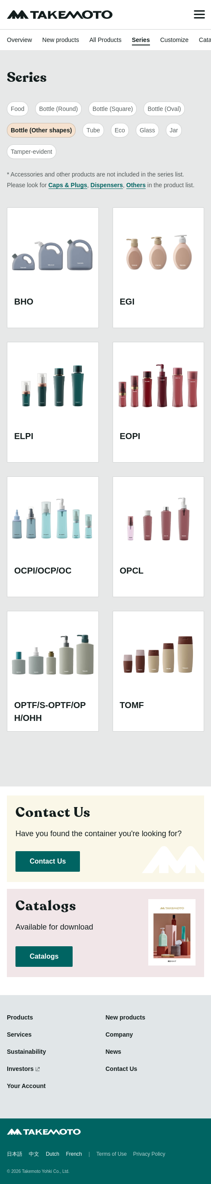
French (74, 1154)
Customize (174, 39)
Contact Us (48, 861)
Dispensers (107, 185)
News (114, 1051)
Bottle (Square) (112, 108)
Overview (19, 39)
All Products (105, 39)
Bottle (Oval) (164, 108)
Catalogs (44, 956)
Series (141, 39)
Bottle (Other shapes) (41, 130)
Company (119, 1034)
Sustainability (26, 1051)
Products (20, 1017)
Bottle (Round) (58, 108)
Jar (174, 130)
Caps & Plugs (68, 185)
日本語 (14, 1154)
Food (17, 108)
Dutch (52, 1154)
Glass (147, 130)
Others (136, 185)
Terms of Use (111, 1154)
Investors (20, 1068)
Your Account (26, 1085)
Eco (120, 130)
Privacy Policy (149, 1154)
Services (19, 1034)
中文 (34, 1154)
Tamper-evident (31, 151)
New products (60, 39)
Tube (93, 130)
